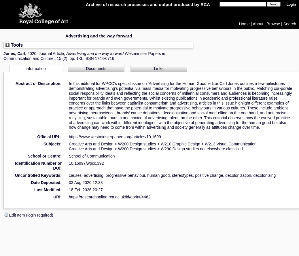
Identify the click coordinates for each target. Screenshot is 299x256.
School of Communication (92, 156)
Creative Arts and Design (91, 144)
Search (289, 24)
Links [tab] (159, 68)
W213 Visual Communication (231, 144)
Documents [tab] (96, 68)
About (258, 24)
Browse (273, 24)
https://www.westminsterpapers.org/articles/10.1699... (116, 136)
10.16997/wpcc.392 (86, 163)
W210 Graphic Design (180, 144)
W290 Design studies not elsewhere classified (202, 149)
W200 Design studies (137, 144)
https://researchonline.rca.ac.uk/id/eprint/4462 (109, 197)
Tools (14, 45)
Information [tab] (36, 68)
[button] (6, 215)
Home (244, 24)
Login (291, 5)
